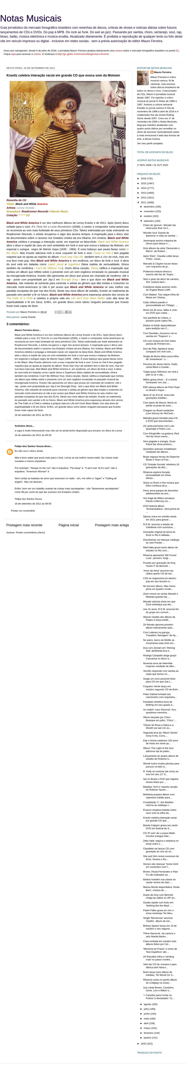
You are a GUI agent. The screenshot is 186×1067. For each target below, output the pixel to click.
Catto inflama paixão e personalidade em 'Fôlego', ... (160, 304)
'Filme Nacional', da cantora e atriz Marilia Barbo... (159, 935)
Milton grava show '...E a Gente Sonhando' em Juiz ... (160, 381)
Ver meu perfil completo (150, 143)
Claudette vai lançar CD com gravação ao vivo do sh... (158, 850)
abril (146, 1023)
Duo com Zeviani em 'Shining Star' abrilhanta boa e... (159, 649)
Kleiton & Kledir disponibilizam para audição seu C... (159, 327)
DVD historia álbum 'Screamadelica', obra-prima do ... (161, 509)
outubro (148, 216)
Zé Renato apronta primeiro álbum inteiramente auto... (158, 626)
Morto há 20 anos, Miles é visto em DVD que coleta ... (160, 311)
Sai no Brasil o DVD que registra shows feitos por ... (160, 780)
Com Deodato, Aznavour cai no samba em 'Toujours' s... (160, 335)
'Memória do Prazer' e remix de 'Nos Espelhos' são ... (160, 950)
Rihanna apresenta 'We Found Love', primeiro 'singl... (159, 556)
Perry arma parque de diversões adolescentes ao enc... (160, 492)
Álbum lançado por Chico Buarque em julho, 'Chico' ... (159, 719)
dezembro (149, 206)
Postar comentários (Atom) (30, 532)
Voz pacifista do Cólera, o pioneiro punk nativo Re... (158, 319)
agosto (148, 1004)
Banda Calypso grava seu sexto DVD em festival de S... (160, 827)
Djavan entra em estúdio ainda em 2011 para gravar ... (159, 518)
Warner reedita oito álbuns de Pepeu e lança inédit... (159, 618)
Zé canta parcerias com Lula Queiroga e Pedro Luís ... (158, 427)
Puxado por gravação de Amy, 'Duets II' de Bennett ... (159, 564)
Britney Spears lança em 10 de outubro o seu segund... (160, 927)
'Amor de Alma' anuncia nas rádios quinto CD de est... (158, 572)
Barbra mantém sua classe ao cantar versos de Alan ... (159, 881)
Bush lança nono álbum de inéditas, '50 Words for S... (159, 973)
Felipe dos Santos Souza (29, 446)
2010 (144, 1043)
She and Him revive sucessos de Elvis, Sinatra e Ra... (161, 857)
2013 (144, 192)
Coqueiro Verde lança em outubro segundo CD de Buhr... (161, 688)
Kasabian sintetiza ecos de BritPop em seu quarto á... (158, 703)
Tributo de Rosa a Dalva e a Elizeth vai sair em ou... (158, 726)
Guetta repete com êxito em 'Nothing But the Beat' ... (158, 904)
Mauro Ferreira (23, 330)
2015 (144, 183)
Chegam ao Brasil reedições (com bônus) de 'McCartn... (159, 412)
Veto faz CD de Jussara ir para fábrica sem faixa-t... (160, 966)
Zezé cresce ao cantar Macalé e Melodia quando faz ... (160, 595)
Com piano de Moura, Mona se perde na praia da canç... (160, 404)
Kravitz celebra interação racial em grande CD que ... (160, 819)
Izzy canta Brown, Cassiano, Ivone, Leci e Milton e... (158, 989)
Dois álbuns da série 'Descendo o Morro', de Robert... (161, 249)
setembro (149, 221)
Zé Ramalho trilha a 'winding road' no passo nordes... (158, 958)
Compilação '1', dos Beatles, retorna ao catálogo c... (158, 804)
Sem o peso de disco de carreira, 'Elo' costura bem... (161, 280)
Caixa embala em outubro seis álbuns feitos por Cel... (159, 942)
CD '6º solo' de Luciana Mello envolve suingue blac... (159, 834)
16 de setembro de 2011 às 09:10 (33, 415)
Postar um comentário (23, 510)
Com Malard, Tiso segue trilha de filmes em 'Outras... (161, 296)
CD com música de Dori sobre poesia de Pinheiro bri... (159, 342)
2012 (144, 197)
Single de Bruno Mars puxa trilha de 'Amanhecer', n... (161, 358)
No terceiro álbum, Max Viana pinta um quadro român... (159, 587)
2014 (144, 188)
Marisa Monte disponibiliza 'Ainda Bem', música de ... (161, 888)
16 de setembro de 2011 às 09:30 (33, 435)
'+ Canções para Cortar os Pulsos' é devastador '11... (159, 996)
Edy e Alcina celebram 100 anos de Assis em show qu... (160, 742)
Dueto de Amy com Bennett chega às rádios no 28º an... (159, 896)
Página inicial (69, 525)
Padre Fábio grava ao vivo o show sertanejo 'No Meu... (158, 912)
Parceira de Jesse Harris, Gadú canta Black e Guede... (160, 365)
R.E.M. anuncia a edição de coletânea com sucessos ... (159, 526)
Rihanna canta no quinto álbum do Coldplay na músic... (160, 981)
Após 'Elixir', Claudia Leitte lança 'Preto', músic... (161, 257)
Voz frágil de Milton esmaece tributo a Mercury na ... (159, 499)
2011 (144, 202)
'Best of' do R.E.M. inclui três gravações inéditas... (158, 396)
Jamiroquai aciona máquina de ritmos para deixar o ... (160, 242)
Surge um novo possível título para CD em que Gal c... (159, 680)
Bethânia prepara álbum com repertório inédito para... (159, 796)
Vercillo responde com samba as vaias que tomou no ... (161, 672)
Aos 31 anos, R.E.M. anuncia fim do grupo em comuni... (161, 610)
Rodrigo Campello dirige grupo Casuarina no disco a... (159, 657)
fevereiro (149, 1033)
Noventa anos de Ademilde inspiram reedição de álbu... (159, 665)
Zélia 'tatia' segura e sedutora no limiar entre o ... (161, 842)
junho (147, 1013)
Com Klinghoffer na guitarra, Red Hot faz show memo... (161, 435)
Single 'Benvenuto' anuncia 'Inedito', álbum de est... (158, 919)
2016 (144, 178)
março (147, 1028)
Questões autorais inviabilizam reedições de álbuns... (159, 450)
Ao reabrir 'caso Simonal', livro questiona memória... (159, 711)
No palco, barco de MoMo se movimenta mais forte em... (159, 641)
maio (147, 1018)
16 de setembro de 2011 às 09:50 (33, 503)
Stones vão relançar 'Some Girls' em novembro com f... (161, 865)
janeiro (148, 1037)
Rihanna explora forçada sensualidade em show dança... (157, 475)
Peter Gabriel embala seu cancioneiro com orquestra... (160, 695)
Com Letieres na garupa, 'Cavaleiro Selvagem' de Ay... (160, 634)
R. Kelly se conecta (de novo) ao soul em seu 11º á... (161, 773)
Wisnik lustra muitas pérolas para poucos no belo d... (161, 765)
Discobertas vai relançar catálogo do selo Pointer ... (161, 541)
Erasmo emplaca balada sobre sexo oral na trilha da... (159, 811)
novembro (149, 211)
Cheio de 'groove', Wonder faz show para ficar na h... (159, 226)
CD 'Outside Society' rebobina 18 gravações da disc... (161, 466)
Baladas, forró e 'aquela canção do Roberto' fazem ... (160, 788)
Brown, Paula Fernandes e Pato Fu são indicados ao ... (160, 873)
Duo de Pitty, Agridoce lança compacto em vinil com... (158, 350)
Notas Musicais (30, 18)
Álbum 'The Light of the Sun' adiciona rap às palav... (158, 749)
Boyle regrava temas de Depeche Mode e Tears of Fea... (161, 458)
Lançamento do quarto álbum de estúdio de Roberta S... (160, 757)
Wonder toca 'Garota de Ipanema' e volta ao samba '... (160, 234)
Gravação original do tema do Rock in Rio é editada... (159, 533)
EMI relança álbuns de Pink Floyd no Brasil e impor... (161, 388)
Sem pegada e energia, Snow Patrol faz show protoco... (159, 443)
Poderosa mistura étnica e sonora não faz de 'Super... (159, 273)
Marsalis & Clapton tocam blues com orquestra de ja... (160, 265)
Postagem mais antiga (112, 525)
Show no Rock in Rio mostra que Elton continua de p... (161, 484)
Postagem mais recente (24, 525)
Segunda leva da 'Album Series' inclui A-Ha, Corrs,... (160, 734)
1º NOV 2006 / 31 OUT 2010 (152, 165)
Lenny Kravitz (28, 317)
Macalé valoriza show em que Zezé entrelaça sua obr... (159, 603)
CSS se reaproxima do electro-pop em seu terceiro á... (160, 580)
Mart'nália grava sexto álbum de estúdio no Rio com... (160, 549)
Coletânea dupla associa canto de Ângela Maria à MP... (160, 288)
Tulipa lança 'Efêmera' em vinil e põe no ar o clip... (160, 373)
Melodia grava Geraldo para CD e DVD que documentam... (160, 419)
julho (147, 1009)
